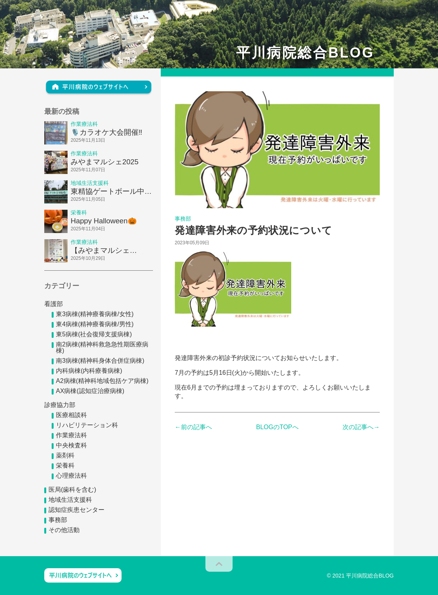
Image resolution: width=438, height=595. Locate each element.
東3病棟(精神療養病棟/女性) (95, 314)
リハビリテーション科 (87, 425)
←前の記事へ (193, 427)
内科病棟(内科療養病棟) (89, 370)
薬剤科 (65, 455)
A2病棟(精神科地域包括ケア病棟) (102, 381)
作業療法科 (71, 435)
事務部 (58, 520)
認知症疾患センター (76, 509)
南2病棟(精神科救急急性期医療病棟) (102, 347)
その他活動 (64, 530)
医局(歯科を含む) (72, 489)
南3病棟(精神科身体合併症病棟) (100, 360)
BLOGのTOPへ (277, 427)
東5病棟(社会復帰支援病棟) (94, 334)
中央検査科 (71, 445)
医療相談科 (71, 415)
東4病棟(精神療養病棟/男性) (95, 324)
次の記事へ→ (361, 427)
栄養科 (65, 465)
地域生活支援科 (70, 499)
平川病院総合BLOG (305, 53)
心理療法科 (71, 475)
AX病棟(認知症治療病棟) (90, 391)
